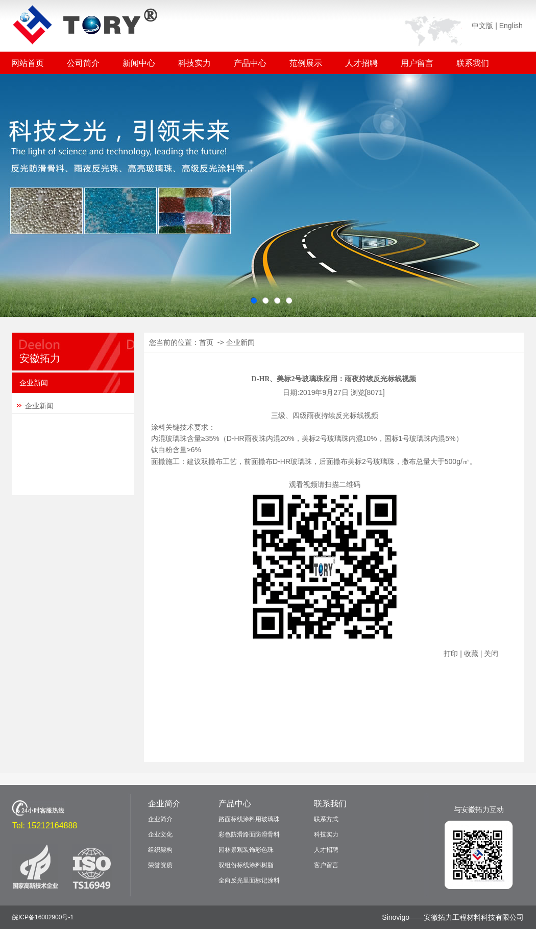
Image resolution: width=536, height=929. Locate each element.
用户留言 (417, 63)
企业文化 (160, 834)
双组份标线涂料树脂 (246, 865)
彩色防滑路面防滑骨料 (249, 834)
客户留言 (326, 865)
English (511, 25)
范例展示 (305, 63)
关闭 (491, 653)
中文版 (482, 25)
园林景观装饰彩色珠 (246, 849)
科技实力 (194, 63)
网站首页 (27, 63)
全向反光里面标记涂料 (249, 880)
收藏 (471, 653)
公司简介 (83, 63)
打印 (451, 653)
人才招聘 (361, 63)
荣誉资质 (160, 865)
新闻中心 (139, 63)
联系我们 (472, 63)
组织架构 (160, 849)
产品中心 (250, 63)
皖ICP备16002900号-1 (43, 917)
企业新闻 (39, 406)
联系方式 (326, 819)
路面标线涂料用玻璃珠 (249, 819)
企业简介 (164, 803)
